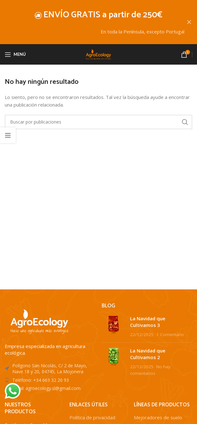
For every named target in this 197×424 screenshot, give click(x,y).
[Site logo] (98, 53)
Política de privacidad (92, 417)
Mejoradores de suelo (158, 417)
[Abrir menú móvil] (15, 54)
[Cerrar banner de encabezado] (189, 22)
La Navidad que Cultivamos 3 (147, 321)
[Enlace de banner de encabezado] (89, 22)
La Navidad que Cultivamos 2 (147, 353)
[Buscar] (98, 121)
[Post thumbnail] (113, 326)
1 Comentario (170, 334)
